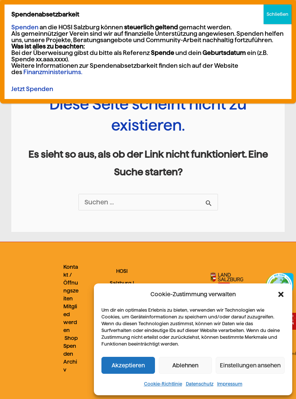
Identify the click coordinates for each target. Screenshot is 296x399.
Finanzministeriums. (52, 72)
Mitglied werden (70, 318)
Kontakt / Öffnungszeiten (70, 283)
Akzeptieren (128, 365)
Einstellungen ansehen (250, 365)
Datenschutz (199, 383)
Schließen (277, 14)
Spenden (69, 350)
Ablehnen (185, 365)
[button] (281, 294)
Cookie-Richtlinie (163, 383)
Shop (71, 338)
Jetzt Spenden (32, 89)
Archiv (70, 366)
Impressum (229, 383)
